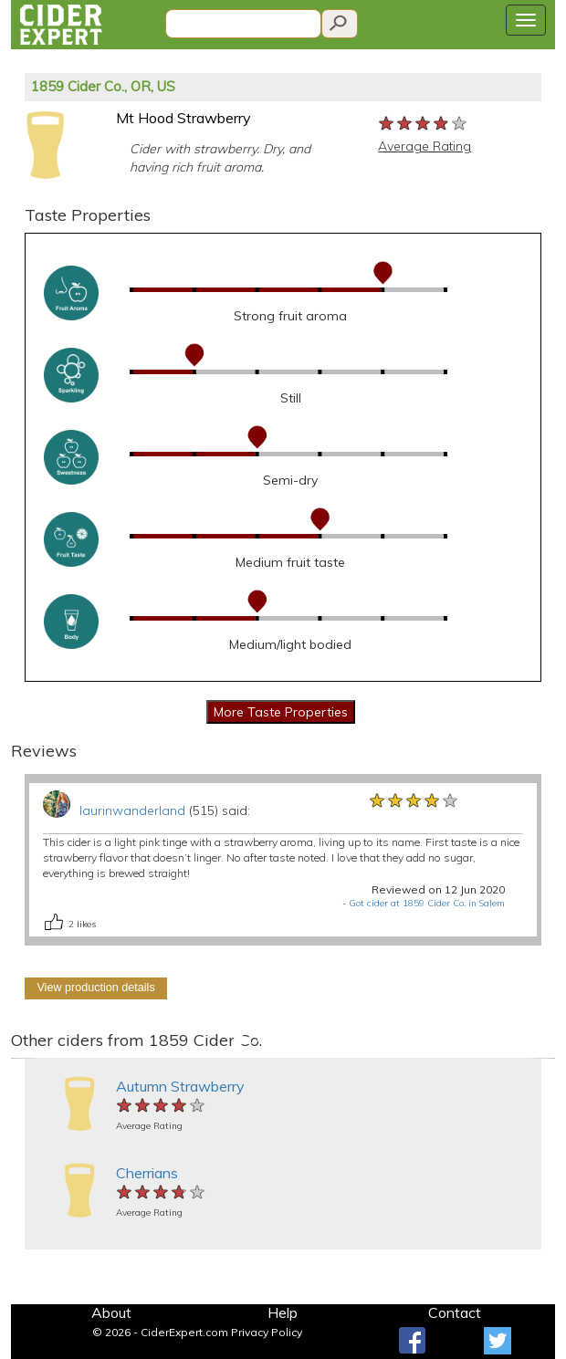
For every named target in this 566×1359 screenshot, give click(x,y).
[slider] (423, 124)
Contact (454, 1312)
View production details (95, 987)
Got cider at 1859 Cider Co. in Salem (427, 903)
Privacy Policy (266, 1332)
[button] (24, 1058)
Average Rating (424, 146)
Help (282, 1312)
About (111, 1312)
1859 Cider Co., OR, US (103, 86)
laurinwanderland (132, 810)
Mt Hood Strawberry (183, 118)
